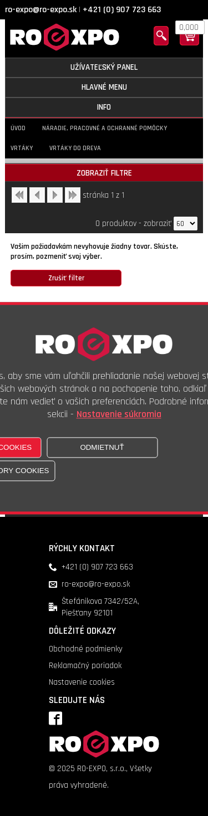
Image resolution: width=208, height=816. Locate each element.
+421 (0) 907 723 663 (122, 10)
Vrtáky (22, 148)
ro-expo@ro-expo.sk (41, 10)
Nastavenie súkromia (119, 414)
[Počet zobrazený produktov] (185, 223)
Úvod (18, 128)
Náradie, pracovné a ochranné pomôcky (104, 128)
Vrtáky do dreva (75, 148)
